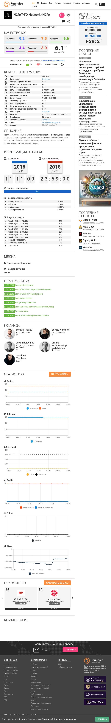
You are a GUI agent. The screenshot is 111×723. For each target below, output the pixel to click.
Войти (34, 6)
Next (72, 597)
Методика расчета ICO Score (40, 688)
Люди (6, 688)
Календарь (67, 3)
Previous (2, 597)
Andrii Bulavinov (25, 342)
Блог (50, 3)
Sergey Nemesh (60, 329)
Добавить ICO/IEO (65, 667)
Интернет (46, 79)
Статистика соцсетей (39, 667)
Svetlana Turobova (21, 357)
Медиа (33, 676)
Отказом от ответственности (53, 61)
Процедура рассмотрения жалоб (41, 697)
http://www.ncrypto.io (51, 122)
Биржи (44, 3)
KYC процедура (37, 694)
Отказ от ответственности (41, 703)
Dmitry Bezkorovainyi (59, 344)
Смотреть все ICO (57, 582)
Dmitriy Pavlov (24, 329)
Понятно (102, 719)
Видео (33, 679)
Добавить (86, 3)
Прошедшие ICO (10, 673)
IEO (38, 3)
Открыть (46, 112)
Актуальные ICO (10, 667)
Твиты (7, 272)
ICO (33, 3)
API (5, 700)
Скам (6, 676)
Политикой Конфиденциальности (59, 719)
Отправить (70, 650)
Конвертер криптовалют (40, 685)
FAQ (5, 697)
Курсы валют (36, 682)
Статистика (8, 694)
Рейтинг (58, 3)
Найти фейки (59, 374)
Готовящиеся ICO (11, 670)
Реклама (77, 3)
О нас (33, 670)
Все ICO (7, 664)
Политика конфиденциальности (39, 706)
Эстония (46, 120)
